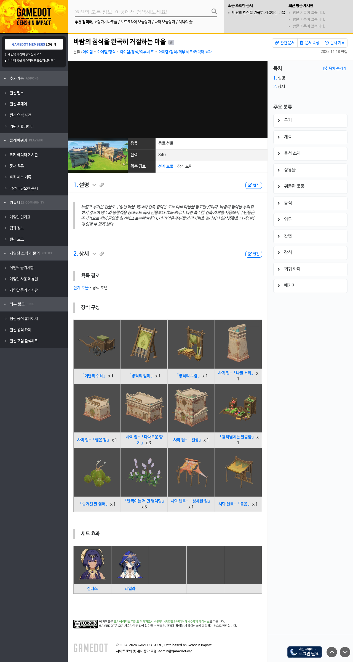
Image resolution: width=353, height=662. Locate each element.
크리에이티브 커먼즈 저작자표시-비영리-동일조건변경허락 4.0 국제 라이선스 (162, 621)
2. (75, 254)
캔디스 (92, 589)
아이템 (88, 52)
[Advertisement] (167, 99)
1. (75, 185)
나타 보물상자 (164, 22)
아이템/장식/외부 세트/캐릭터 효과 (185, 52)
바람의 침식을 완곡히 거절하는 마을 (258, 13)
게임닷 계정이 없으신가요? (24, 54)
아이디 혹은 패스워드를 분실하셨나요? (31, 60)
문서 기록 (334, 43)
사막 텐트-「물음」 (235, 504)
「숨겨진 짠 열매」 (93, 504)
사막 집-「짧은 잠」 (94, 440)
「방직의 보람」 (188, 376)
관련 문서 (285, 43)
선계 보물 (165, 166)
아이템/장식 (106, 52)
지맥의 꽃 (185, 22)
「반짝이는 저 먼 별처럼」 (144, 501)
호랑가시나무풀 (105, 22)
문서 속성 (309, 43)
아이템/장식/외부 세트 (137, 52)
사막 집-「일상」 (188, 440)
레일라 (130, 589)
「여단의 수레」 (93, 376)
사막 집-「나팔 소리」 (236, 373)
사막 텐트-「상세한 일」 (191, 501)
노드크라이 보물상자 (136, 22)
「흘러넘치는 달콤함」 (237, 437)
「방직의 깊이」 (140, 376)
